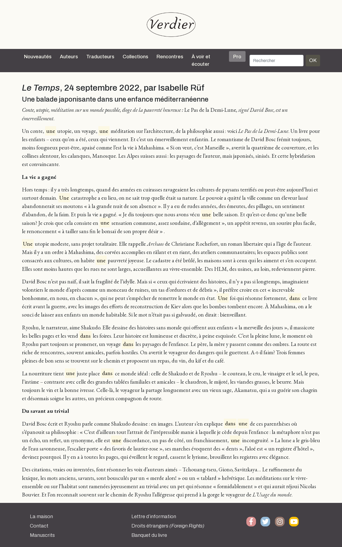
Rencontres (170, 56)
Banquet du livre (149, 535)
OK (313, 60)
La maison (41, 516)
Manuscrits (42, 535)
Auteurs (69, 56)
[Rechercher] (277, 60)
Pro (237, 56)
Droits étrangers (167, 526)
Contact (39, 526)
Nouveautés (38, 56)
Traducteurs (100, 56)
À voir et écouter (201, 60)
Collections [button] (135, 56)
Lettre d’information (153, 516)
